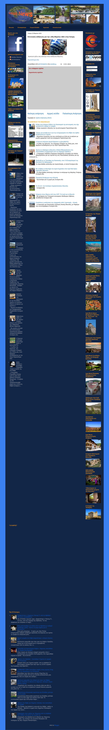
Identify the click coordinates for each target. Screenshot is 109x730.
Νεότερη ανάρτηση (36, 113)
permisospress (15, 59)
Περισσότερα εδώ (33, 60)
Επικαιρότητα (22, 27)
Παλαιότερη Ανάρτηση (72, 113)
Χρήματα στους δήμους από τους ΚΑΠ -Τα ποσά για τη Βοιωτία (55, 194)
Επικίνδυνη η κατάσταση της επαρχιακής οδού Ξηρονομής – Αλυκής (56, 202)
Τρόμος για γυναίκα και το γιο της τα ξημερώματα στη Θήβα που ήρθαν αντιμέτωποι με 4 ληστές (16, 199)
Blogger (56, 725)
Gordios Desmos (16, 57)
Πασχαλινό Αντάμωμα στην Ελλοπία (47, 177)
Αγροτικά (46, 27)
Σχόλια (89, 70)
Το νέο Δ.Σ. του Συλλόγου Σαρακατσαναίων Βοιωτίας (52, 186)
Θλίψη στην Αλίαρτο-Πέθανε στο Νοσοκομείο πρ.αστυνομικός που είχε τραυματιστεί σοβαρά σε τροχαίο (16, 178)
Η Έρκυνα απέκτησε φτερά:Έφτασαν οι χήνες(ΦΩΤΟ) (52, 141)
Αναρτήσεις (91, 67)
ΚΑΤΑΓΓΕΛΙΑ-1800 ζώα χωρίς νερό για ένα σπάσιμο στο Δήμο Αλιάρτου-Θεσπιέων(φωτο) (16, 226)
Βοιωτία (11, 27)
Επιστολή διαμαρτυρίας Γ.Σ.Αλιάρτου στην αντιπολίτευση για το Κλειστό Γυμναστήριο (16, 248)
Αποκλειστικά (57, 27)
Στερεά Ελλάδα (34, 27)
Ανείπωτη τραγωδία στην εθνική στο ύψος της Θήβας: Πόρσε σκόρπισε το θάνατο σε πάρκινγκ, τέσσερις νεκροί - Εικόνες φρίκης (35, 681)
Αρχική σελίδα (53, 113)
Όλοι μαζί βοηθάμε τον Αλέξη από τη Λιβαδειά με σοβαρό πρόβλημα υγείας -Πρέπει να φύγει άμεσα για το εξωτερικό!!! (34, 627)
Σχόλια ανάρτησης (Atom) (43, 118)
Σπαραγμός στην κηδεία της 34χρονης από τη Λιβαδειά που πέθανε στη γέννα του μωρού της (34, 714)
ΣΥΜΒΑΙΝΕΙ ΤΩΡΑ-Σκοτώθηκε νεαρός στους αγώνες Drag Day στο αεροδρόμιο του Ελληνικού (35, 670)
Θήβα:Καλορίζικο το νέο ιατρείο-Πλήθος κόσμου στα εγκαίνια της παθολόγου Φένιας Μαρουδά (16, 321)
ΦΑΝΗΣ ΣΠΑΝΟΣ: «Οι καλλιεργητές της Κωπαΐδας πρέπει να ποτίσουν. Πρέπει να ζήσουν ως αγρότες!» (16, 300)
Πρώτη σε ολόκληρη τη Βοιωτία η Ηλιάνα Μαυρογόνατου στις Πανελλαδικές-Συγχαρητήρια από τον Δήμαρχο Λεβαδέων (54, 150)
